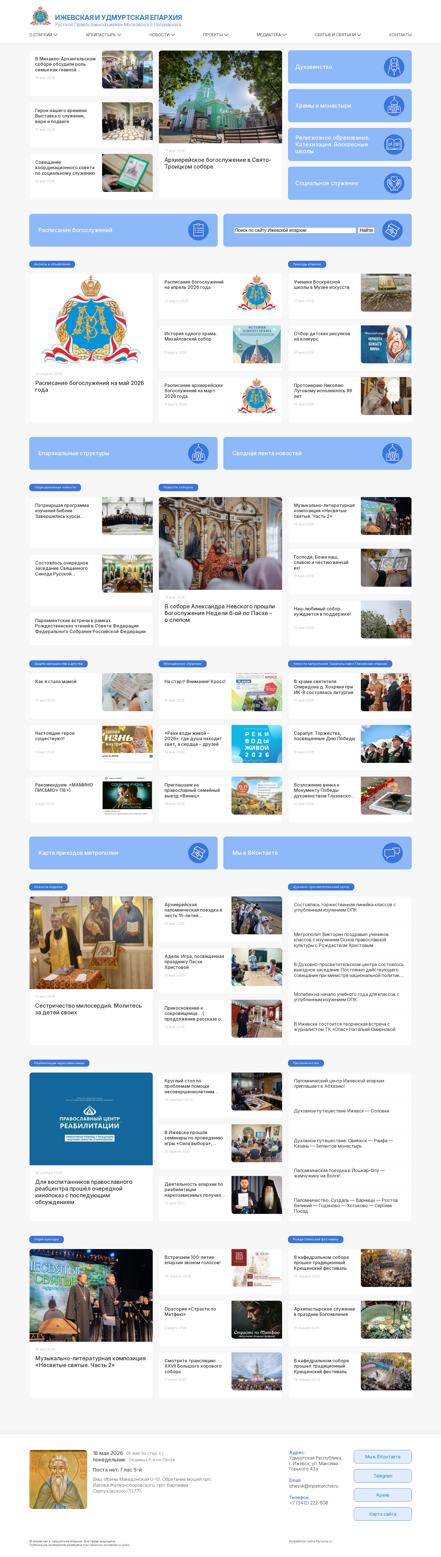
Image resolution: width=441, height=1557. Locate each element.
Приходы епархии (307, 264)
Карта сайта (382, 1514)
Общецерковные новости (55, 487)
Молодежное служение (183, 664)
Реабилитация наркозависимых (59, 1063)
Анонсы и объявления (52, 264)
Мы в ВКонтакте (382, 1456)
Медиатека (272, 34)
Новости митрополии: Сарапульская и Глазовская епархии (340, 664)
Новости (162, 34)
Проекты (215, 34)
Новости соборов (178, 487)
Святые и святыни (338, 34)
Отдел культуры (46, 1239)
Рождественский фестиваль (315, 1239)
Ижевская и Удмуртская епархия (118, 17)
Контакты (401, 34)
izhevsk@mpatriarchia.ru (313, 1486)
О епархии (43, 34)
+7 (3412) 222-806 (308, 1503)
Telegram (383, 1476)
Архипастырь (104, 34)
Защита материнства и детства (58, 664)
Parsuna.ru (324, 1541)
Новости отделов (48, 887)
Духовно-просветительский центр (321, 887)
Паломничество (306, 1063)
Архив (383, 1495)
